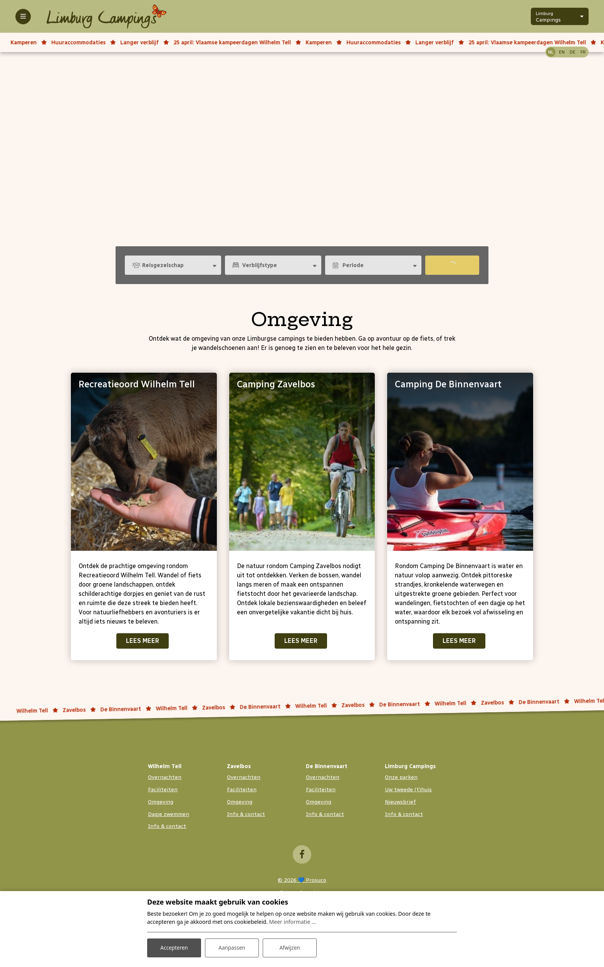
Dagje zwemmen (168, 814)
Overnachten (164, 777)
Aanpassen (232, 947)
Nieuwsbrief (400, 802)
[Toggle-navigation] (23, 16)
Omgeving (160, 802)
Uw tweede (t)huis (408, 789)
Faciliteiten (163, 789)
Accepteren (174, 947)
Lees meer (142, 640)
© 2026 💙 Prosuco (302, 880)
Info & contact (167, 826)
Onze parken (401, 777)
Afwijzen (289, 947)
